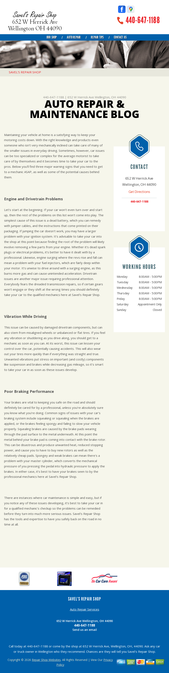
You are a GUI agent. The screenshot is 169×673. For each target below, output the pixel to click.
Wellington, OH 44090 (110, 97)
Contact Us (120, 37)
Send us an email (84, 630)
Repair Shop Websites (46, 660)
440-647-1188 (143, 20)
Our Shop (52, 37)
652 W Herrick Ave (80, 97)
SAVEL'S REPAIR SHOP (25, 72)
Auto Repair (74, 37)
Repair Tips (97, 37)
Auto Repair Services (84, 609)
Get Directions (139, 191)
